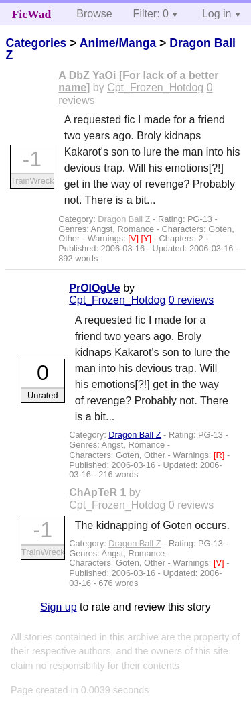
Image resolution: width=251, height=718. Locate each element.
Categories (35, 43)
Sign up (58, 607)
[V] (134, 238)
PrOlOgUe (94, 288)
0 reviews (191, 300)
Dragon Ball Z (124, 219)
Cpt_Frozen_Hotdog (155, 87)
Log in (217, 13)
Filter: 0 (151, 13)
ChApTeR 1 (97, 492)
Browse (94, 13)
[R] (220, 455)
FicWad (32, 14)
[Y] (147, 238)
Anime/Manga (118, 43)
